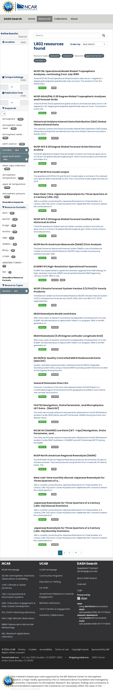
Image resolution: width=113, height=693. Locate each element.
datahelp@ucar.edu (87, 571)
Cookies (33, 649)
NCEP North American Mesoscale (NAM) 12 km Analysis (67, 244)
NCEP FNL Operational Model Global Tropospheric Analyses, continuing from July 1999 (64, 72)
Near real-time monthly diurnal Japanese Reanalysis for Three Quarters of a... (69, 479)
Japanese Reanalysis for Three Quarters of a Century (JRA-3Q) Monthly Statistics (67, 529)
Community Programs (50, 575)
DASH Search (13, 19)
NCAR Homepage (10, 569)
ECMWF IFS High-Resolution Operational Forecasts (65, 266)
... (72, 551)
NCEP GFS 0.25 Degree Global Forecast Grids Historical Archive (67, 148)
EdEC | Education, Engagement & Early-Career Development (18, 605)
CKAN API (81, 584)
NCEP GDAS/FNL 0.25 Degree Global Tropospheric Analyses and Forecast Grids (70, 98)
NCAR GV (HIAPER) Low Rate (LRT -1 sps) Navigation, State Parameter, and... (70, 432)
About (74, 19)
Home (31, 19)
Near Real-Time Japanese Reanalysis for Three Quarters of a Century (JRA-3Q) (70, 195)
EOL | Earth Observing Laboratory (18, 612)
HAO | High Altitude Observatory (18, 618)
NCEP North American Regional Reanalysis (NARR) (65, 455)
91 (76, 553)
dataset (42, 88)
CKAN (82, 598)
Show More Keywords (12, 202)
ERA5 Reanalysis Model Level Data (55, 313)
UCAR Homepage (48, 569)
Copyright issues (80, 649)
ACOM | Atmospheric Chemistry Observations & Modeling (18, 577)
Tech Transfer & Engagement (54, 609)
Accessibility (46, 649)
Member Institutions (49, 603)
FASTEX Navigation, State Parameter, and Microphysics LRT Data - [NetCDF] (68, 407)
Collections (60, 19)
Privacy (22, 649)
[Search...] (67, 35)
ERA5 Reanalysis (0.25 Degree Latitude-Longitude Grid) (68, 336)
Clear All (22, 36)
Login (79, 590)
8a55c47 (89, 618)
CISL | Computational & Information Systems (14, 596)
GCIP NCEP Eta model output (51, 172)
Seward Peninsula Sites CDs (51, 383)
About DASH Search (87, 578)
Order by (75, 44)
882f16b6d (90, 606)
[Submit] (104, 35)
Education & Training (50, 581)
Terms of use (62, 649)
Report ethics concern (13, 652)
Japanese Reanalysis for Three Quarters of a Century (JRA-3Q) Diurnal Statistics (67, 504)
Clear (23, 42)
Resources (45, 19)
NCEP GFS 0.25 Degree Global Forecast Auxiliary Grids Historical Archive (67, 220)
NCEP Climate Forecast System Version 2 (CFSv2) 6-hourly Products (70, 290)
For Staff (43, 587)
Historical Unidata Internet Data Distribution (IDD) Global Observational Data (70, 123)
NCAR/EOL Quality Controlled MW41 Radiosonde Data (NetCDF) (67, 359)
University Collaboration (51, 615)
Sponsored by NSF (101, 649)
